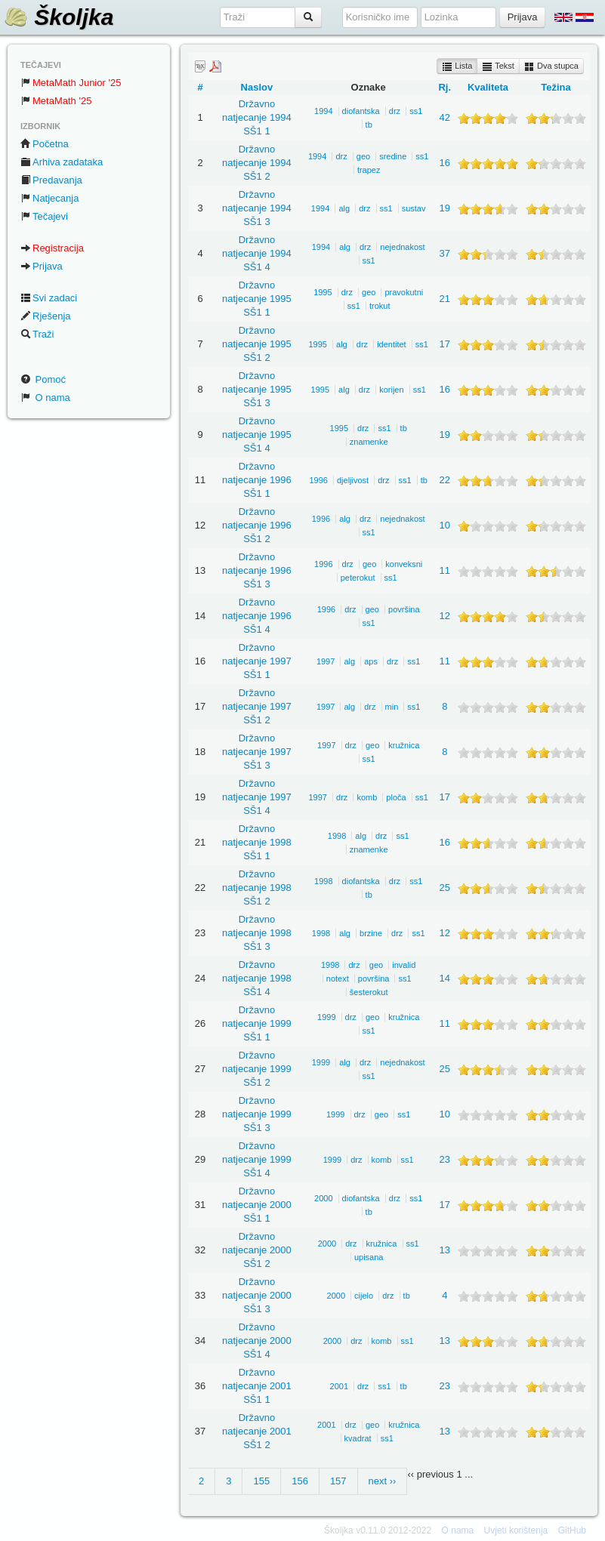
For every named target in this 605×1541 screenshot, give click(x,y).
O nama (45, 397)
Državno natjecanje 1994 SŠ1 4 (257, 253)
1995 (322, 292)
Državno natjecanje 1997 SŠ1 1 (257, 661)
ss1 (415, 111)
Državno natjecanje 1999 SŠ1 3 (257, 1114)
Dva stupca (551, 66)
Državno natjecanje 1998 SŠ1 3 (257, 933)
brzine (371, 933)
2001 (339, 1386)
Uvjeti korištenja (516, 1530)
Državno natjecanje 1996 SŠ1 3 (257, 570)
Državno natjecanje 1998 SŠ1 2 (257, 887)
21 (445, 298)
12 (445, 615)
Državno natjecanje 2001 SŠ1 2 (257, 1431)
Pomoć (43, 379)
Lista (457, 66)
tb (369, 124)
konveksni (403, 564)
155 (261, 1481)
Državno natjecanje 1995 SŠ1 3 (257, 389)
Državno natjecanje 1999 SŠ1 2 (257, 1068)
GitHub (572, 1530)
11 (445, 570)
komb (367, 797)
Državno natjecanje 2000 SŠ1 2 (257, 1250)
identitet (391, 344)
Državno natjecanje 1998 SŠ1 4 (257, 978)
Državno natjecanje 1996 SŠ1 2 (257, 525)
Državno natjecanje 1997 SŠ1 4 (257, 797)
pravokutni (403, 292)
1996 (318, 480)
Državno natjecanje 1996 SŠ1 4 (257, 615)
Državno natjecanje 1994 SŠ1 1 (257, 117)
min (392, 706)
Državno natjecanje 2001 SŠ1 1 (257, 1386)
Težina (556, 87)
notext (337, 978)
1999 (326, 1017)
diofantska (361, 111)
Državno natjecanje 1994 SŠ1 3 (257, 208)
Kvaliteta (488, 87)
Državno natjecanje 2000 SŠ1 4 (257, 1340)
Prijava (41, 266)
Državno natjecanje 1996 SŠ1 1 (257, 480)
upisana (369, 1257)
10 (445, 525)
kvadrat (358, 1438)
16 (445, 162)
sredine (392, 156)
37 (445, 253)
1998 (337, 835)
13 (445, 1250)
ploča (396, 797)
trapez (369, 169)
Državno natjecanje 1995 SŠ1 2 (257, 344)
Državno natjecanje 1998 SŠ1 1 (257, 842)
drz (394, 111)
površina (404, 609)
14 (445, 978)
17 (445, 344)
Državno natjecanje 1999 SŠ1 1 (257, 1023)
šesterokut (369, 992)
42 (445, 117)
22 (445, 479)
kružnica (403, 745)
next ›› (383, 1481)
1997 (325, 661)
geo (363, 156)
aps (371, 661)
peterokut (358, 577)
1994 (323, 111)
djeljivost (353, 480)
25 (445, 887)
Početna (44, 143)
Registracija (52, 248)
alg (344, 208)
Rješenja (45, 316)
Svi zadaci (48, 298)
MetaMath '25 (55, 100)
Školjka (58, 17)
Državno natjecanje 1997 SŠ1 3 (257, 751)
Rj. (444, 87)
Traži (37, 334)
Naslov (257, 87)
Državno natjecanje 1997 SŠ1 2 (257, 706)
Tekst (498, 66)
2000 (323, 1198)
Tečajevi (44, 216)
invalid (403, 964)
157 (338, 1481)
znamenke (369, 441)
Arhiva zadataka (61, 162)
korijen (391, 389)
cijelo (363, 1295)
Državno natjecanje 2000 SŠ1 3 (257, 1295)
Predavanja (51, 180)
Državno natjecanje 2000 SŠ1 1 (257, 1204)
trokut (379, 305)
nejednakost (402, 246)
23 (445, 1159)
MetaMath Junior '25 (70, 82)
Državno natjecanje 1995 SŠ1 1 (257, 298)
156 (300, 1481)
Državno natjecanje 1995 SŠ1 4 (257, 434)
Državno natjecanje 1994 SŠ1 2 (257, 162)
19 (445, 208)
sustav (414, 208)
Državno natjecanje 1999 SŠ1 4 (257, 1159)
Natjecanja (49, 198)
